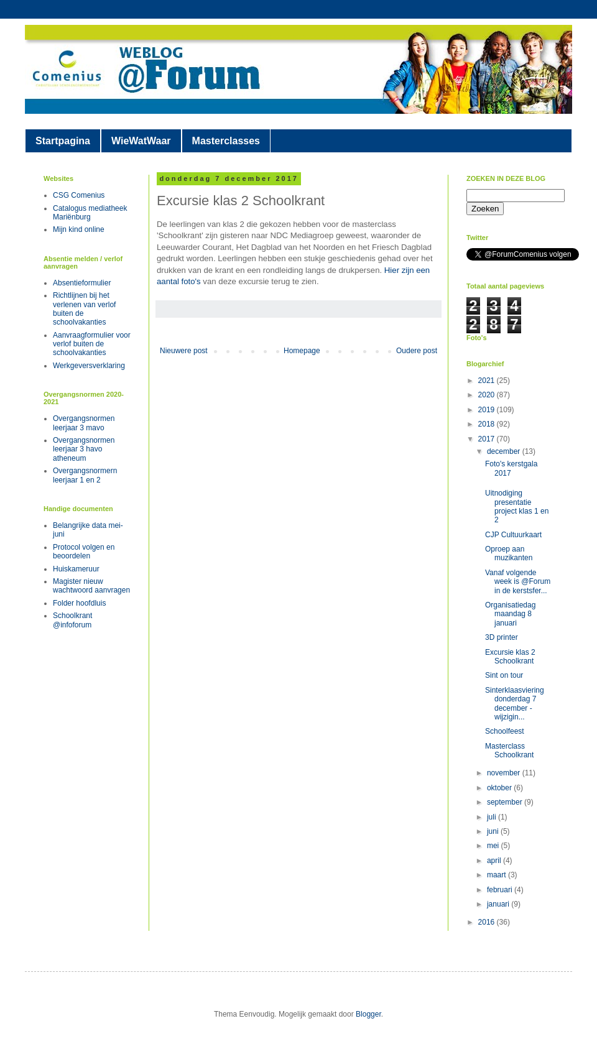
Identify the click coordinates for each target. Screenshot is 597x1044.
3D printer (501, 637)
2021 (487, 380)
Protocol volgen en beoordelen (83, 551)
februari (500, 889)
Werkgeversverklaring (89, 365)
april (495, 860)
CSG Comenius (78, 195)
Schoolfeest (504, 731)
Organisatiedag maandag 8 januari (510, 614)
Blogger (368, 1014)
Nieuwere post (184, 350)
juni (494, 831)
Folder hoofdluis (79, 603)
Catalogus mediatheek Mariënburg (90, 212)
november (504, 773)
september (505, 802)
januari (499, 904)
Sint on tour (504, 675)
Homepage (302, 350)
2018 (487, 424)
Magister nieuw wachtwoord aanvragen (91, 585)
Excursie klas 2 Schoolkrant (510, 656)
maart (497, 875)
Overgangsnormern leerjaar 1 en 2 (85, 475)
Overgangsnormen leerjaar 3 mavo (83, 423)
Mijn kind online (78, 229)
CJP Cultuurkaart (513, 534)
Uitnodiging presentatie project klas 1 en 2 (516, 506)
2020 (487, 394)
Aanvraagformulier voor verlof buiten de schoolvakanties (92, 344)
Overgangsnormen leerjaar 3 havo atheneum (83, 449)
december (504, 451)
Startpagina (62, 141)
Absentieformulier (82, 283)
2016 (487, 922)
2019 (487, 409)
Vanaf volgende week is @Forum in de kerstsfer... (517, 581)
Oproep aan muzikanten (508, 553)
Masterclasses (226, 141)
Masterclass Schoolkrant (509, 750)
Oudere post (416, 350)
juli (492, 817)
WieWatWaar (141, 141)
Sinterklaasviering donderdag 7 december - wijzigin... (514, 703)
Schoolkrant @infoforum (72, 620)
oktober (500, 787)
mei (494, 845)
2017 (487, 439)
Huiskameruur (76, 569)
